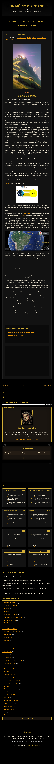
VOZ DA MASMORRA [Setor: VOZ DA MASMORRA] (9, 616)
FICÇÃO (29, 37)
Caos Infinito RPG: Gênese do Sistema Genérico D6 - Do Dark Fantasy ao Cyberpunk (40, 540)
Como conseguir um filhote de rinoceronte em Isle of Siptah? (15, 556)
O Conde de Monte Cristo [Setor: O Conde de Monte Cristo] (12, 656)
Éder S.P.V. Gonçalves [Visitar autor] (34, 741)
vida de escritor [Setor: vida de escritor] (9, 633)
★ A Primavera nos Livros (14, 335)
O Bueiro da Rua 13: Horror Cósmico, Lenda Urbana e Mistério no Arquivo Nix (41, 560)
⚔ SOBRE (33, 26)
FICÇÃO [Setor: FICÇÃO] (5, 608)
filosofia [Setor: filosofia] (7, 653)
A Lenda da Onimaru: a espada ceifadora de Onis (16, 511)
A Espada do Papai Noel (12, 518)
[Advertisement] (27, 469)
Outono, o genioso (15, 35)
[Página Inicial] (27, 6)
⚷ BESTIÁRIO (41, 21)
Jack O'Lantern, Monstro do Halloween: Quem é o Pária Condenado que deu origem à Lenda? (16, 540)
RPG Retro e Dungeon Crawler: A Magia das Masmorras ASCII (41, 531)
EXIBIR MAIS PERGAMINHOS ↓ (27, 715)
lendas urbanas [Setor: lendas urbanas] (9, 702)
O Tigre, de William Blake (12, 573)
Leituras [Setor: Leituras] (6, 642)
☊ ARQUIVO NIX (23, 26)
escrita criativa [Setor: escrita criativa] (9, 674)
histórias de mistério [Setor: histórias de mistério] (11, 676)
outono (34, 37)
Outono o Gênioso (41, 37)
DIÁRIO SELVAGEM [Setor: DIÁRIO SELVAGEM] (9, 599)
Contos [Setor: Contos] (5, 662)
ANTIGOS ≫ (48, 382)
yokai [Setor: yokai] (5, 688)
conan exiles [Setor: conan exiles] (8, 699)
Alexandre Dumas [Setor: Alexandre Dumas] (9, 659)
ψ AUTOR (31, 21)
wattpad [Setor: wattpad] (6, 694)
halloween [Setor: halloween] (7, 648)
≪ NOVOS (5, 382)
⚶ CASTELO (12, 21)
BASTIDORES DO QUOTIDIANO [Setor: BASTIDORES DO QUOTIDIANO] (12, 613)
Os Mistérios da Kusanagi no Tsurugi (14, 514)
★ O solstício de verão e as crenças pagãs (20, 332)
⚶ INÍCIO (26, 382)
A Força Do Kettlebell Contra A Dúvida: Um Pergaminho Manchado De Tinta (41, 519)
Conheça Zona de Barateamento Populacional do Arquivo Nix (39, 515)
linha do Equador (26, 213)
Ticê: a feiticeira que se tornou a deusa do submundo (23, 589)
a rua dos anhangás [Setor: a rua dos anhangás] (10, 696)
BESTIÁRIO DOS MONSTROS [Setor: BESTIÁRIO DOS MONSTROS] (12, 628)
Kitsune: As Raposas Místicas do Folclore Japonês (21, 576)
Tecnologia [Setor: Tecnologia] (7, 711)
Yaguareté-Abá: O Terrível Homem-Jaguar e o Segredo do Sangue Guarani (15, 491)
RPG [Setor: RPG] (4, 708)
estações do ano (21, 37)
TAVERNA (11, 39)
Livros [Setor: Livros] (5, 651)
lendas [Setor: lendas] (5, 682)
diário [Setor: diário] (5, 668)
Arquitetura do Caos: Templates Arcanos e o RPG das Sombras (41, 535)
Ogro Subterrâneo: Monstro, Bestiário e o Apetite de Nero (15, 535)
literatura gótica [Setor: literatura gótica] (10, 685)
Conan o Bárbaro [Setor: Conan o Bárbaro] (9, 691)
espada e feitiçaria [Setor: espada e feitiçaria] (10, 645)
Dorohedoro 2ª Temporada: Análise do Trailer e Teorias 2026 (14, 551)
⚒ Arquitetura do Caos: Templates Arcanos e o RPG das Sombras (27, 449)
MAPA (23, 486)
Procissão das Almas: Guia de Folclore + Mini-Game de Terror (15, 495)
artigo (24, 215)
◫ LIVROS (22, 21)
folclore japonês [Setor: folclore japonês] (9, 671)
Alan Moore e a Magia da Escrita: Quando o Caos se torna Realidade (41, 511)
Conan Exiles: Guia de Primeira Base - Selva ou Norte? (15, 560)
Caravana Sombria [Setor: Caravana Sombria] (9, 705)
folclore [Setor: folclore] (6, 619)
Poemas (6, 39)
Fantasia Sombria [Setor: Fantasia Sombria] (9, 625)
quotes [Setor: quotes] (5, 636)
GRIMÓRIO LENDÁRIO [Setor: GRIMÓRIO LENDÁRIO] (10, 610)
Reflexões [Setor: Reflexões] (7, 630)
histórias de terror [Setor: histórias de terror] (10, 679)
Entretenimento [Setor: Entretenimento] (9, 665)
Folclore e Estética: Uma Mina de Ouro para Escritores (40, 551)
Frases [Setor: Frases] (5, 639)
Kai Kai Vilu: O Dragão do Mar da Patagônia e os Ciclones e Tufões (14, 531)
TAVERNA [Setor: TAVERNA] (6, 605)
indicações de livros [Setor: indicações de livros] (11, 622)
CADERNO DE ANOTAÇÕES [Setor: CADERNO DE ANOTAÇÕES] (11, 602)
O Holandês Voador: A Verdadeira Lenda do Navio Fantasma (16, 499)
